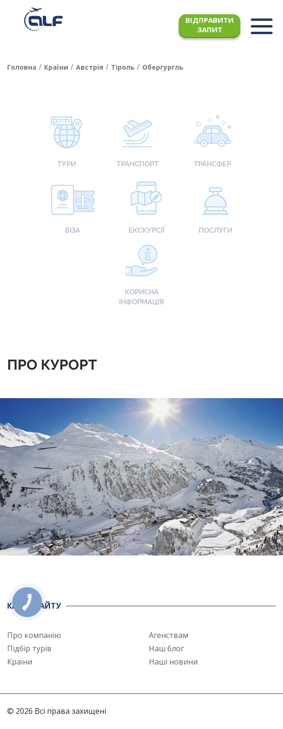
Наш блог (166, 648)
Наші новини (173, 661)
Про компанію (34, 635)
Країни (19, 661)
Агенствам (168, 635)
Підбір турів (29, 648)
